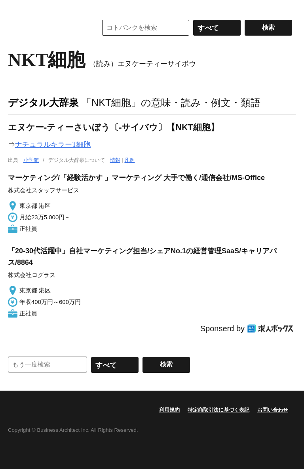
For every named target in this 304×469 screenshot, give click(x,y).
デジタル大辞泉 (43, 102)
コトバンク (47, 28)
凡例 (129, 160)
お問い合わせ (272, 410)
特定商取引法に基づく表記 (218, 410)
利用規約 (169, 410)
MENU (16, 8)
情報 (115, 160)
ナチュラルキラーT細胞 (53, 144)
